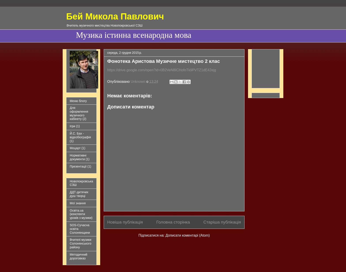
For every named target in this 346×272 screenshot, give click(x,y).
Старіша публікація (222, 222)
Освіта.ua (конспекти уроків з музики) (81, 214)
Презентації (78, 166)
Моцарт (75, 148)
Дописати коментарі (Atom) (187, 235)
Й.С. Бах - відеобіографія (80, 135)
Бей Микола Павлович (115, 16)
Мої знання (78, 203)
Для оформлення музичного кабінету (79, 113)
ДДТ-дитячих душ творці (79, 194)
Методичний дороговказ (78, 256)
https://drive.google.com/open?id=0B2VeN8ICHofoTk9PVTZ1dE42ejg (161, 70)
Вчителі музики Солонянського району (80, 243)
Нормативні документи (78, 157)
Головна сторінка (173, 222)
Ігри (72, 126)
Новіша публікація (125, 222)
